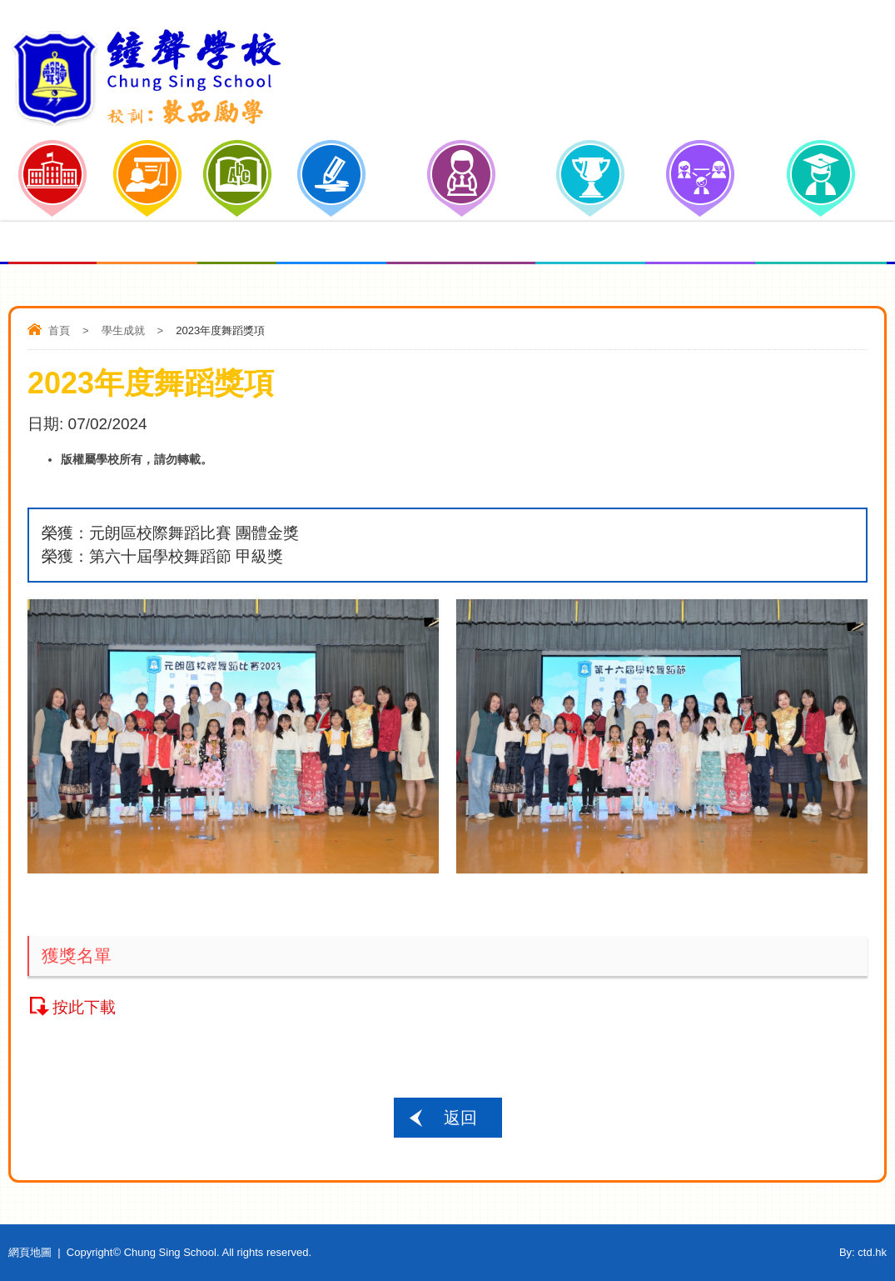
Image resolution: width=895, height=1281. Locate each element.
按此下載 (84, 1007)
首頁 (59, 330)
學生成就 (123, 330)
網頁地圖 (30, 1252)
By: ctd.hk (863, 1252)
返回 (460, 1117)
